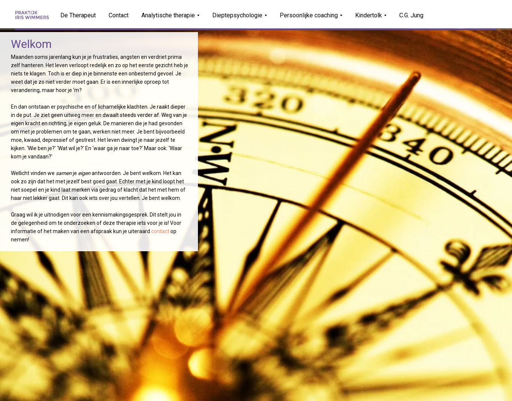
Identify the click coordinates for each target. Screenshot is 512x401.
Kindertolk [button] (368, 15)
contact (160, 231)
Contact (119, 15)
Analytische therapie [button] (168, 15)
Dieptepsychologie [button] (237, 15)
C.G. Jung (411, 15)
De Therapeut (78, 15)
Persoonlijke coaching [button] (309, 15)
